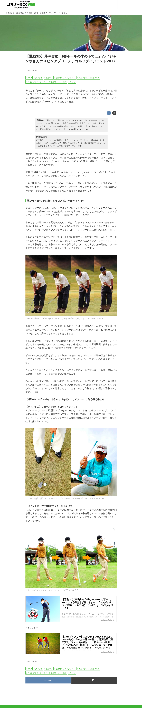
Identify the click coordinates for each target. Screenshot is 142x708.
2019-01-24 (31, 70)
